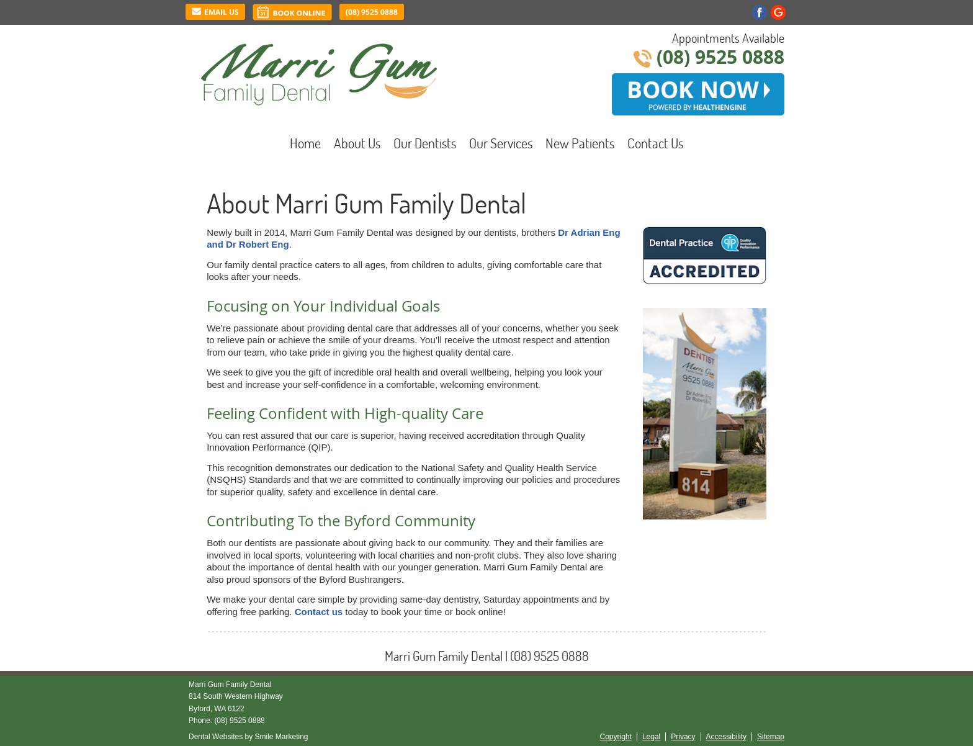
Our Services (500, 143)
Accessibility (726, 736)
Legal (651, 736)
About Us (357, 143)
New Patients (579, 143)
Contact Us (655, 143)
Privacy (683, 736)
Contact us (319, 611)
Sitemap (770, 736)
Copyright (616, 736)
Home (305, 143)
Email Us (215, 12)
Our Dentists (424, 143)
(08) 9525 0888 (372, 12)
